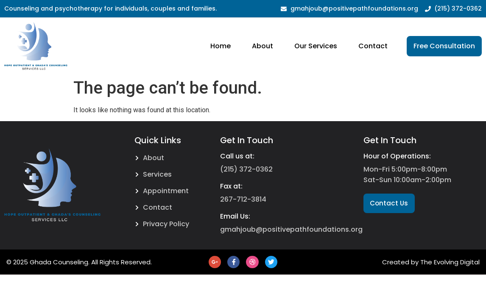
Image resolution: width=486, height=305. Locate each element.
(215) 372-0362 (246, 169)
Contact (373, 46)
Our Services (315, 46)
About (262, 46)
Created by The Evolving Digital (431, 262)
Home (220, 46)
